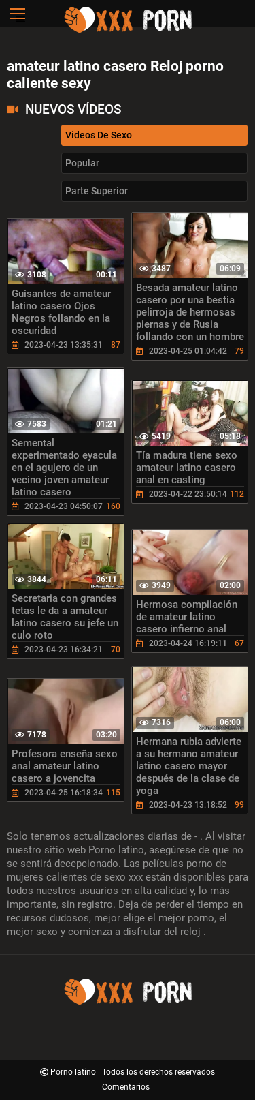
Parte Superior (96, 190)
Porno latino (74, 1072)
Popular (82, 162)
